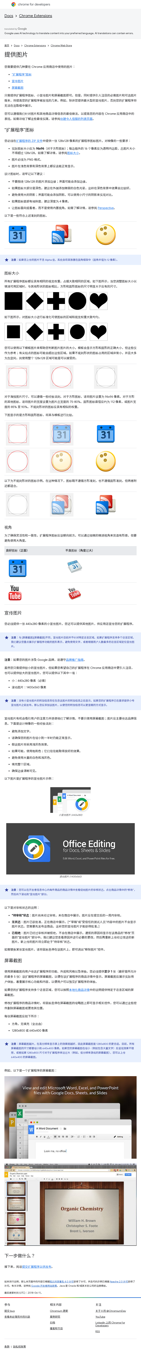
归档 (52, 1322)
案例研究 (55, 1316)
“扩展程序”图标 (22, 74)
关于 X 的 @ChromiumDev (110, 1311)
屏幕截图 (18, 88)
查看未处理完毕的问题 (17, 1316)
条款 (7, 1346)
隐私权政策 (19, 1346)
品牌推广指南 (75, 660)
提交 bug (9, 1311)
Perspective (106, 208)
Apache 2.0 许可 (119, 1281)
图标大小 (73, 153)
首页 (6, 45)
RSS (97, 1331)
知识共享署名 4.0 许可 (62, 1281)
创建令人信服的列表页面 (76, 119)
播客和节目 (56, 1328)
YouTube (100, 1316)
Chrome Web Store (61, 45)
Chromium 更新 (59, 1311)
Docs (8, 16)
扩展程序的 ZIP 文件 (29, 141)
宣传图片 (18, 81)
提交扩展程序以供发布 (36, 1267)
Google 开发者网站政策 (44, 1285)
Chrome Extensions (35, 16)
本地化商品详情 (79, 990)
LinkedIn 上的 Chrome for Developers (110, 1324)
